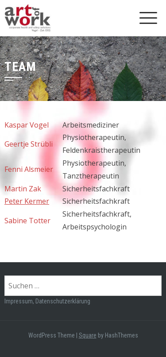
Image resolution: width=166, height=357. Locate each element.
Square (88, 335)
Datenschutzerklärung (62, 301)
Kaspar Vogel (26, 125)
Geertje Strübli (28, 144)
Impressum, (19, 301)
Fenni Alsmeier (28, 169)
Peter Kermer (26, 201)
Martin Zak (22, 189)
